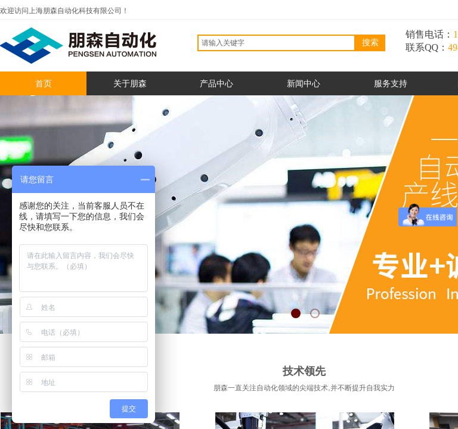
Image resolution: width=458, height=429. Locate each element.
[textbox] (276, 43)
